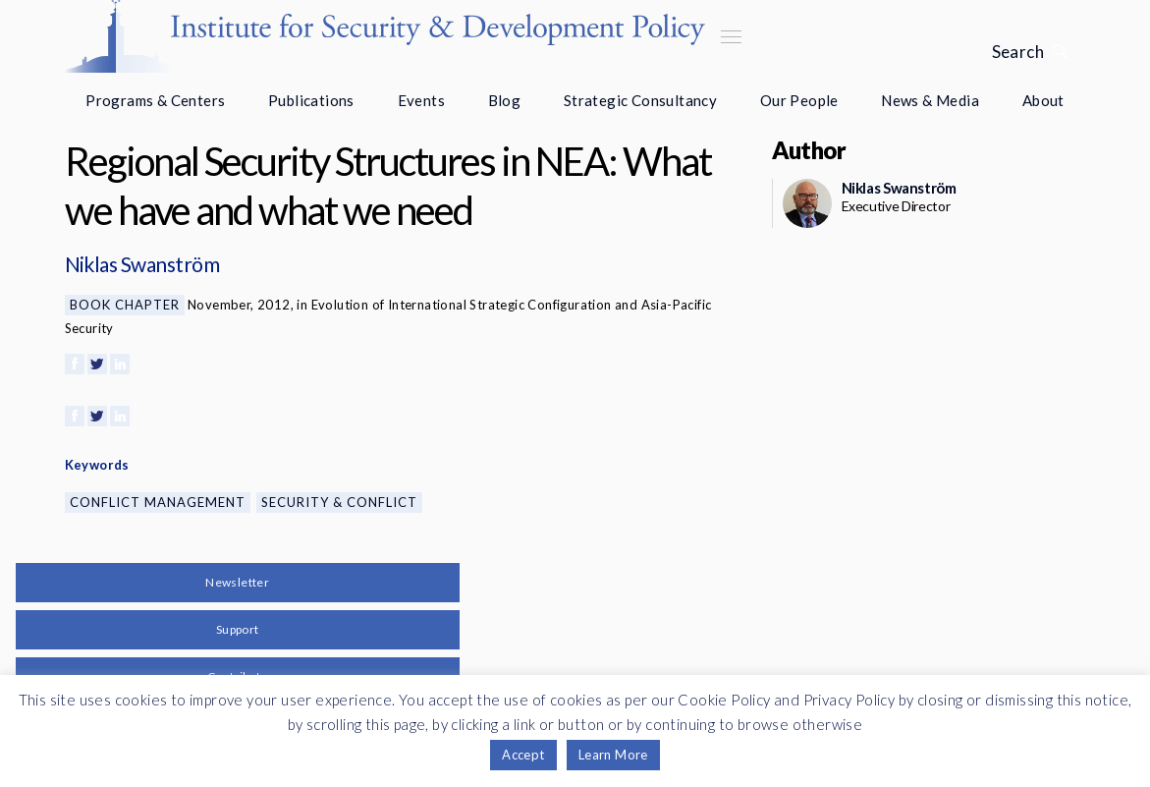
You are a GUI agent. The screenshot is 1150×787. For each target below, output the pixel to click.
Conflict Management (158, 502)
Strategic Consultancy (640, 100)
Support (237, 629)
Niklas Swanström (142, 264)
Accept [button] (523, 754)
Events (421, 100)
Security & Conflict (339, 502)
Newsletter (237, 582)
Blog (504, 100)
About (1043, 100)
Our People (799, 100)
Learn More (613, 754)
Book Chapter (125, 304)
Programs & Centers (155, 100)
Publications (311, 100)
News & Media (930, 100)
